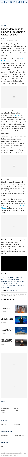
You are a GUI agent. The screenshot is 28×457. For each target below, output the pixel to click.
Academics (4, 406)
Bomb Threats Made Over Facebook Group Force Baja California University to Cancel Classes (7, 329)
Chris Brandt (7, 39)
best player (16, 115)
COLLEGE (16, 410)
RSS (2, 446)
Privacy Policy (16, 455)
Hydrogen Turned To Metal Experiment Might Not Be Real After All (13, 282)
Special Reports (5, 408)
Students (16, 406)
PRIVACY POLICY (5, 435)
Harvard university (12, 290)
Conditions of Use (7, 455)
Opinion (3, 412)
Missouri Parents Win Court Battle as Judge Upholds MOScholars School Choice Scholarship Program (6, 340)
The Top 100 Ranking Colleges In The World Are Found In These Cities (12, 278)
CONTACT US (17, 424)
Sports (3, 25)
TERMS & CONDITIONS (19, 435)
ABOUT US (3, 424)
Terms (24, 453)
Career (3, 410)
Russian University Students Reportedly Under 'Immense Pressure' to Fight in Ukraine (7, 318)
